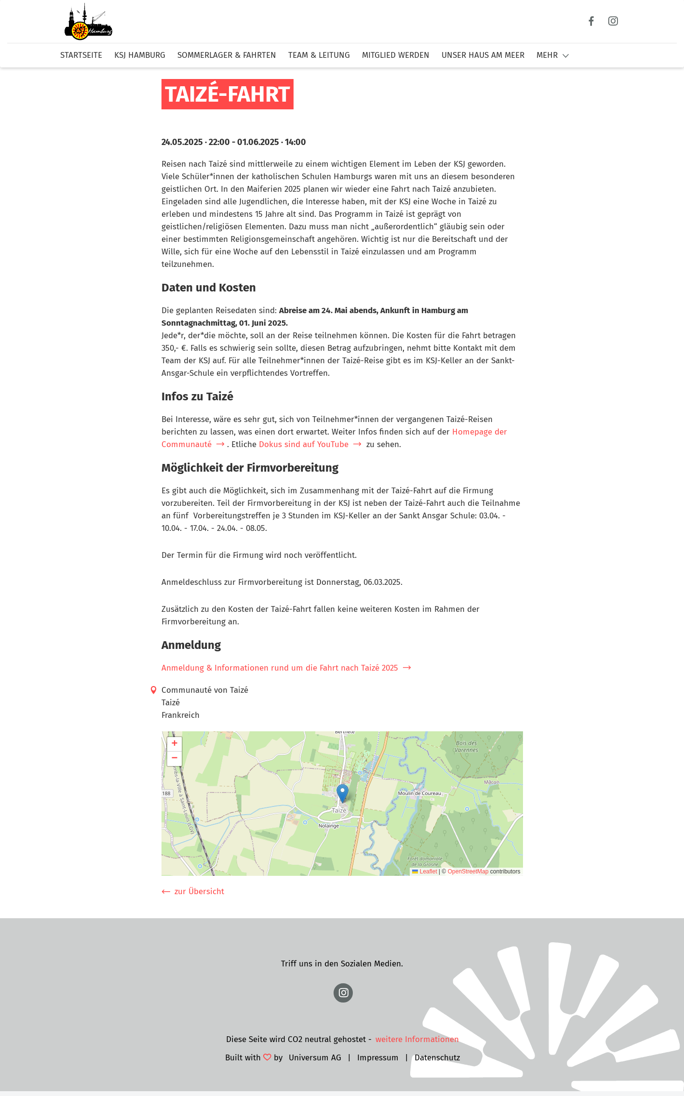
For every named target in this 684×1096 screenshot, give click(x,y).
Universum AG (315, 1058)
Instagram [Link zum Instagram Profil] (613, 21)
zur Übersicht (199, 891)
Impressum (378, 1058)
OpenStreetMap (468, 871)
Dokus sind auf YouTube (304, 444)
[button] (342, 794)
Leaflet (424, 871)
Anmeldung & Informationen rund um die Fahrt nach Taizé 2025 (279, 668)
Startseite (81, 55)
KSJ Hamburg (139, 55)
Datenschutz (437, 1058)
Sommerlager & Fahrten (226, 55)
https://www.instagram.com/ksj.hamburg (343, 993)
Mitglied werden (395, 55)
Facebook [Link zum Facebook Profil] (592, 21)
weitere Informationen (417, 1039)
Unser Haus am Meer (483, 55)
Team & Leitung (319, 55)
